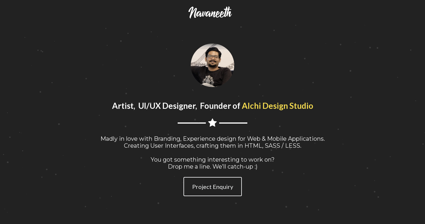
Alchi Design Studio (277, 106)
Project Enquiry (212, 186)
